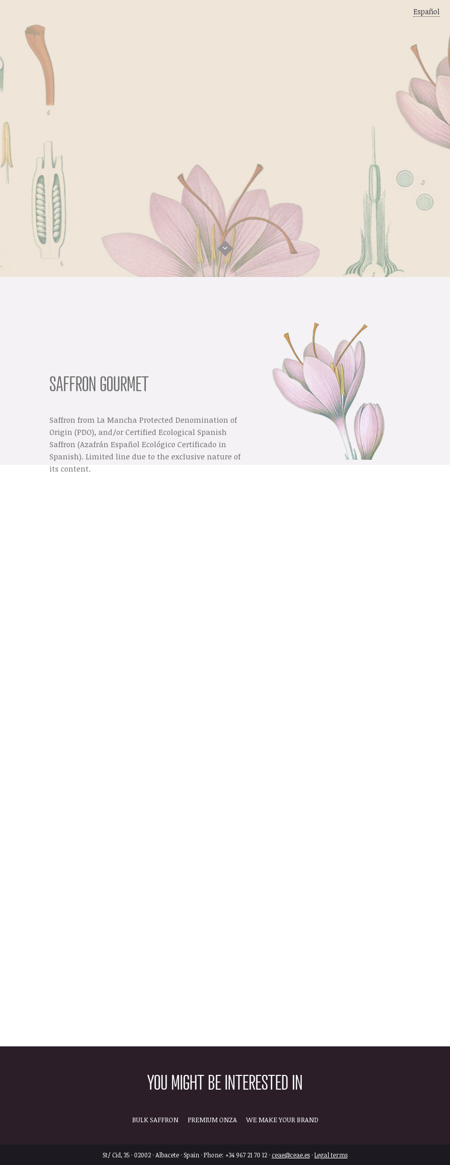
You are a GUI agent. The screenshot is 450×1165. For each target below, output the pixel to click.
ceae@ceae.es (291, 1155)
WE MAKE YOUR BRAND (282, 1119)
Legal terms (331, 1155)
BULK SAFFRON (155, 1119)
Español (426, 11)
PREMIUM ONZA (212, 1119)
